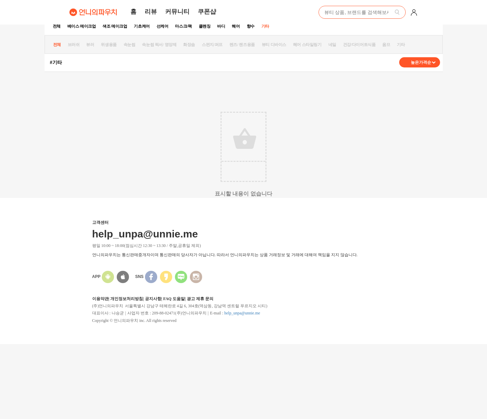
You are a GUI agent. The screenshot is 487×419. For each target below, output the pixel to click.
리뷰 (151, 11)
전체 (57, 26)
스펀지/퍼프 (212, 44)
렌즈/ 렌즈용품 (242, 44)
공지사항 (153, 298)
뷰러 (90, 44)
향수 (251, 26)
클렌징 (205, 26)
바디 (221, 26)
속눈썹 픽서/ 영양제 (159, 44)
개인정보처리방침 (126, 298)
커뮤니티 (177, 11)
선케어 (162, 26)
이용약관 (100, 298)
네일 (332, 44)
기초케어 (141, 26)
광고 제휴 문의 (200, 298)
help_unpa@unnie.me (242, 313)
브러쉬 (74, 44)
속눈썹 (129, 44)
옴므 (386, 44)
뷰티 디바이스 (274, 44)
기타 (265, 26)
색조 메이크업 (114, 26)
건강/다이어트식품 (359, 44)
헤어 (236, 26)
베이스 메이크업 (81, 26)
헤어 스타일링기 (307, 44)
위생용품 (108, 44)
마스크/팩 (183, 26)
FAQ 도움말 (173, 298)
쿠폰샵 (207, 11)
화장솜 (189, 44)
